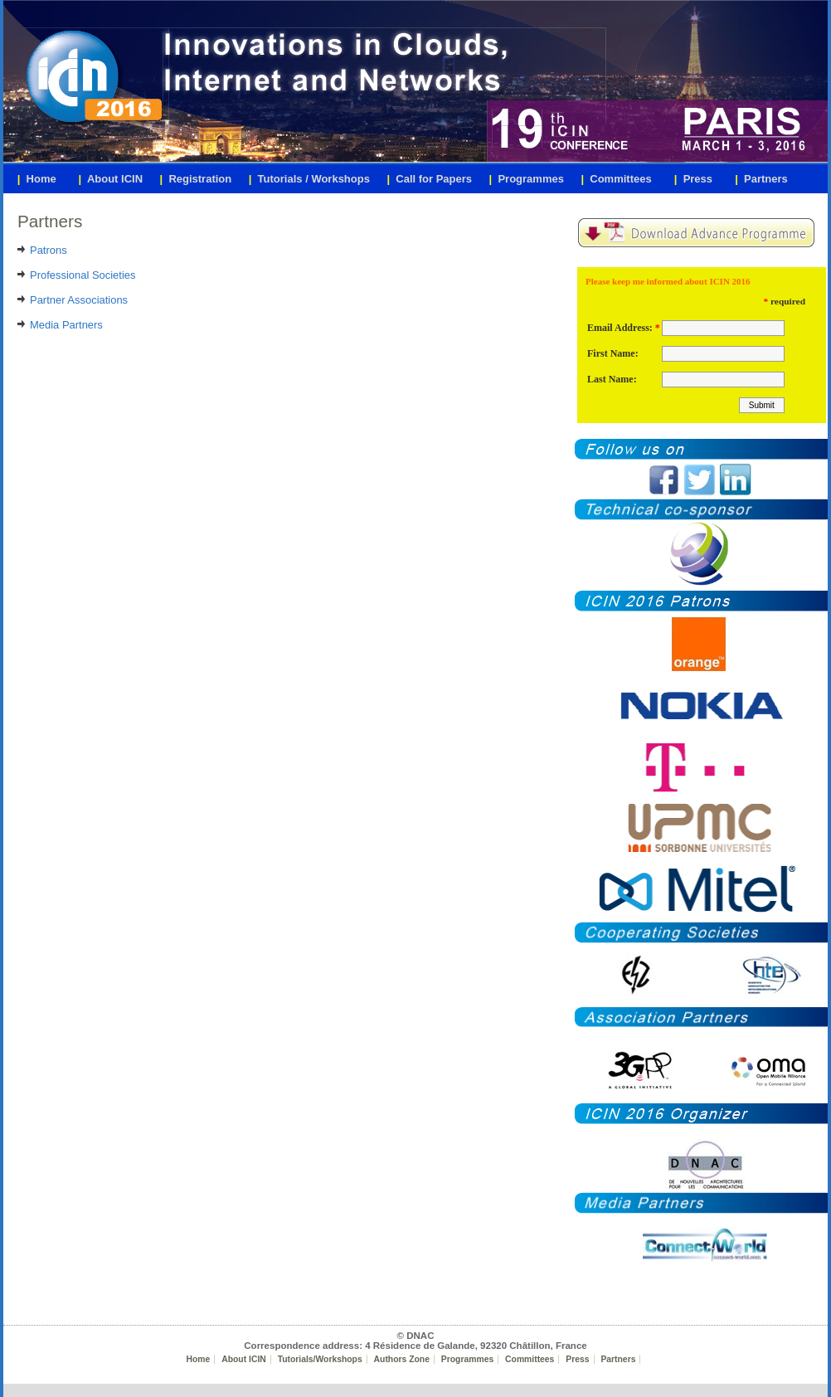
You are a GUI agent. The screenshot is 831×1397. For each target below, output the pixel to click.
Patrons (48, 250)
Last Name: (612, 379)
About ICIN (243, 1359)
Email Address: (620, 327)
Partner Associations (79, 300)
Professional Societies (82, 275)
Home (199, 1359)
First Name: (613, 353)
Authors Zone (402, 1359)
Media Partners (66, 325)
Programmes (467, 1359)
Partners (617, 1359)
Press (577, 1359)
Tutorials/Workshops (320, 1359)
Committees (529, 1359)
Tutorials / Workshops (309, 179)
